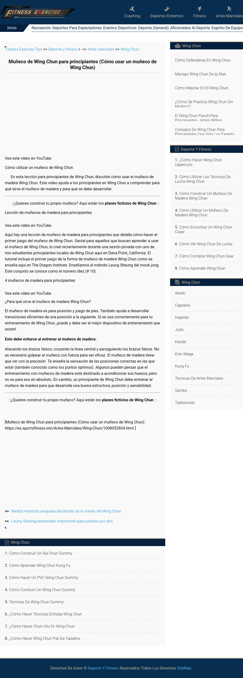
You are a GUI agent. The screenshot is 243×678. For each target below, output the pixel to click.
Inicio (12, 28)
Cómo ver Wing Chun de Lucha (205, 244)
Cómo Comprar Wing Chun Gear (206, 256)
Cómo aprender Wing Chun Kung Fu (39, 565)
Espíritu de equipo (227, 28)
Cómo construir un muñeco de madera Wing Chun (203, 196)
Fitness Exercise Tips (24, 49)
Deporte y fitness (62, 49)
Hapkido (182, 317)
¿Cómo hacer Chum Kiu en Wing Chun (42, 626)
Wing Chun (130, 49)
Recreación (41, 28)
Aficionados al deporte (190, 28)
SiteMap (184, 668)
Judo (179, 329)
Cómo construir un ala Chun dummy (40, 553)
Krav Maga (184, 354)
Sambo (181, 390)
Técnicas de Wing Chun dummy (36, 602)
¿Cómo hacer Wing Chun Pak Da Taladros (44, 638)
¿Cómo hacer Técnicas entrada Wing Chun (45, 614)
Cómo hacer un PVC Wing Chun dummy (43, 577)
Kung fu (182, 366)
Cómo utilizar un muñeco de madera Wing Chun (201, 212)
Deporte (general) (153, 28)
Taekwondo (185, 402)
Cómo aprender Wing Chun (202, 268)
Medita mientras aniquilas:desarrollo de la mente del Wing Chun (66, 511)
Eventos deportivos (120, 28)
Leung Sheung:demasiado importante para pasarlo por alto (62, 521)
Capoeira (182, 305)
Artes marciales (100, 49)
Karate (180, 341)
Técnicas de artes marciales (199, 378)
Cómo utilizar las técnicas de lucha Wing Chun (203, 179)
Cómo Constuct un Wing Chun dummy (42, 589)
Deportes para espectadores (77, 28)
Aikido (180, 293)
